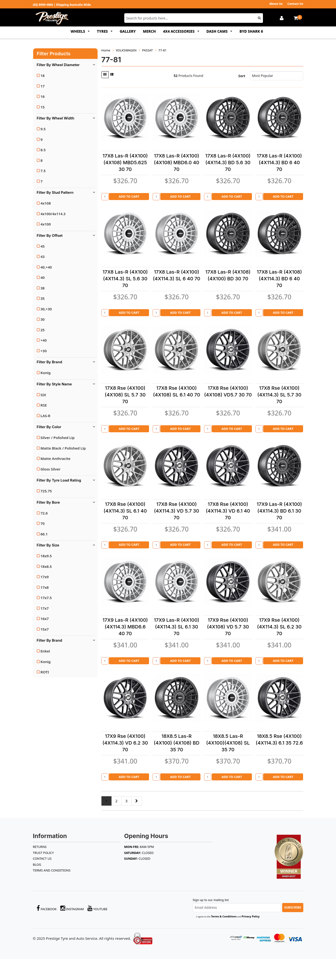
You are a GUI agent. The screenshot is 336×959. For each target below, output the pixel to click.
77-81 (162, 50)
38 (43, 288)
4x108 (46, 203)
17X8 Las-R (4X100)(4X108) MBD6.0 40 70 (176, 162)
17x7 (45, 608)
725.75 (46, 491)
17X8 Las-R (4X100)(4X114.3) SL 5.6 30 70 (125, 278)
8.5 (43, 149)
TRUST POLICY (43, 853)
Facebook (47, 908)
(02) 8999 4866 (43, 5)
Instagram (72, 908)
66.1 (44, 534)
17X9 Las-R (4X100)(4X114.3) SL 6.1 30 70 (176, 626)
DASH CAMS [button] (217, 31)
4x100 (46, 224)
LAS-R (45, 415)
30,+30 (46, 309)
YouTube (97, 908)
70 (43, 523)
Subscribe (292, 907)
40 (43, 277)
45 (43, 246)
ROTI (45, 672)
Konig (46, 372)
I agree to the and (228, 916)
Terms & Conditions (223, 916)
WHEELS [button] (78, 31)
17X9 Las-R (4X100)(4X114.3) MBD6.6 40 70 (125, 626)
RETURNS (40, 847)
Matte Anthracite (56, 458)
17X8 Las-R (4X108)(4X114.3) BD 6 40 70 (279, 278)
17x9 (45, 576)
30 (43, 319)
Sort (241, 76)
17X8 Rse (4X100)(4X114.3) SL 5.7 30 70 (279, 394)
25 (43, 329)
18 (43, 75)
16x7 (45, 618)
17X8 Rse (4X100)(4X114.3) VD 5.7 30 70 (176, 510)
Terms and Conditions (52, 870)
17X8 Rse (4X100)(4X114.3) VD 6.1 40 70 (228, 510)
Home (105, 50)
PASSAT (147, 50)
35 (43, 298)
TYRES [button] (103, 31)
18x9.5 (46, 555)
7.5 (43, 170)
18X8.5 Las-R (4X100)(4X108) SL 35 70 (228, 742)
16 (43, 96)
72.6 (44, 513)
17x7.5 (46, 597)
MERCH (149, 31)
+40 (44, 340)
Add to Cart (129, 196)
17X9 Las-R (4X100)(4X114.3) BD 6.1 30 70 (279, 510)
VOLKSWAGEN (126, 50)
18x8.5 (46, 566)
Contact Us (295, 4)
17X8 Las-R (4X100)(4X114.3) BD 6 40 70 (279, 162)
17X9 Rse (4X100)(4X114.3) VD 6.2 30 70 (125, 742)
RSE (44, 405)
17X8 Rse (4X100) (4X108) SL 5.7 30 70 (125, 394)
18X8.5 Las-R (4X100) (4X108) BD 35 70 (176, 742)
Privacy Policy (251, 916)
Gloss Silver (51, 469)
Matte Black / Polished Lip (63, 448)
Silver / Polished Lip (58, 437)
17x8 (45, 587)
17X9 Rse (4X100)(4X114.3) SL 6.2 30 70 (279, 626)
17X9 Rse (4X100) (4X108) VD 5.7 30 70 (228, 626)
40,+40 (46, 267)
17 (43, 86)
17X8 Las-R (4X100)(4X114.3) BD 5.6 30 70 (227, 162)
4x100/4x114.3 (53, 213)
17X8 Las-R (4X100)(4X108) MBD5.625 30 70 (125, 162)
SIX (43, 394)
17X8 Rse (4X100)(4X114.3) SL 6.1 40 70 (125, 510)
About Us (275, 4)
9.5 (43, 128)
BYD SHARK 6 (251, 31)
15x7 (45, 629)
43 (43, 256)
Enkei (45, 651)
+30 (44, 350)
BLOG (37, 864)
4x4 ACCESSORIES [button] (179, 31)
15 (43, 107)
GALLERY (128, 31)
